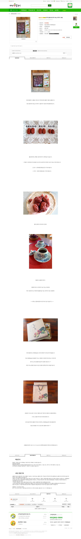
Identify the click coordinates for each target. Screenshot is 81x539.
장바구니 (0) (63, 1)
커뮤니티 (71, 1)
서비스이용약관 (24, 528)
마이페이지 (52, 1)
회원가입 (48, 1)
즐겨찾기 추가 (12, 1)
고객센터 (67, 1)
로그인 (45, 1)
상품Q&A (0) (64, 57)
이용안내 (10, 528)
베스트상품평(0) (28, 504)
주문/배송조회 (58, 1)
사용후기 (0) (48, 57)
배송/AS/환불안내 (33, 57)
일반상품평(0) (40, 504)
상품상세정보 (17, 455)
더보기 (45, 514)
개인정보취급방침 (18, 528)
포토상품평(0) (34, 504)
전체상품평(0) (21, 504)
